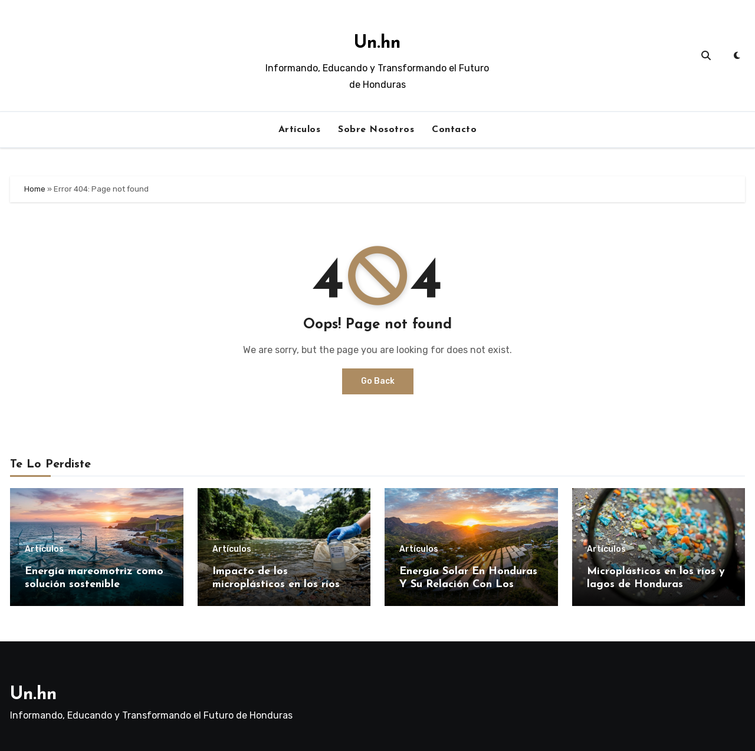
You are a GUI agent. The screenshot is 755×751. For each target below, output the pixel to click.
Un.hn (377, 43)
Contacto (454, 129)
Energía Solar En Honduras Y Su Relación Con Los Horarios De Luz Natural (468, 584)
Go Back (378, 381)
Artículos (299, 129)
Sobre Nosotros (376, 129)
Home (34, 189)
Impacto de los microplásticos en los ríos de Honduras (284, 584)
